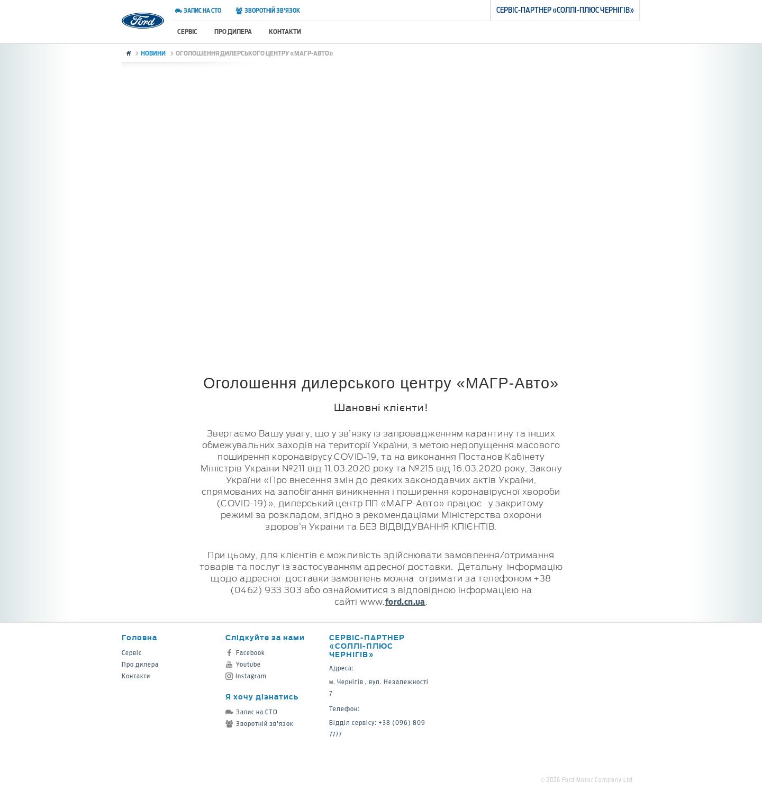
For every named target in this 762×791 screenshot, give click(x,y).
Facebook (245, 653)
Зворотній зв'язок (267, 10)
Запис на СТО (198, 10)
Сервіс (187, 31)
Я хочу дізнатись (261, 696)
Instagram (246, 676)
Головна (139, 637)
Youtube (243, 664)
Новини (153, 53)
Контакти (285, 31)
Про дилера (233, 31)
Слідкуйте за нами (265, 637)
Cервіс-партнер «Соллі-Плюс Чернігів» (367, 646)
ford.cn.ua (405, 602)
